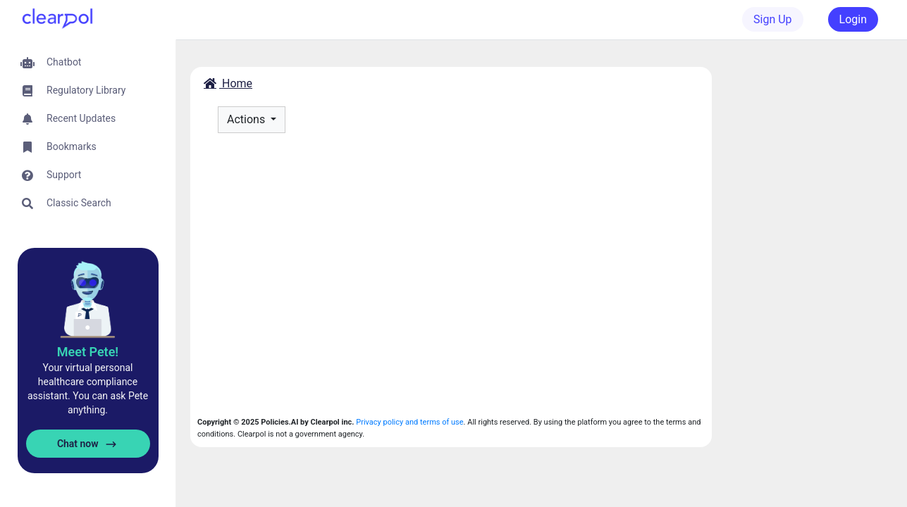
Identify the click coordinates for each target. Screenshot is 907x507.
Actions (247, 119)
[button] (88, 62)
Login (853, 19)
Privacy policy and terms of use (409, 422)
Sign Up (772, 19)
